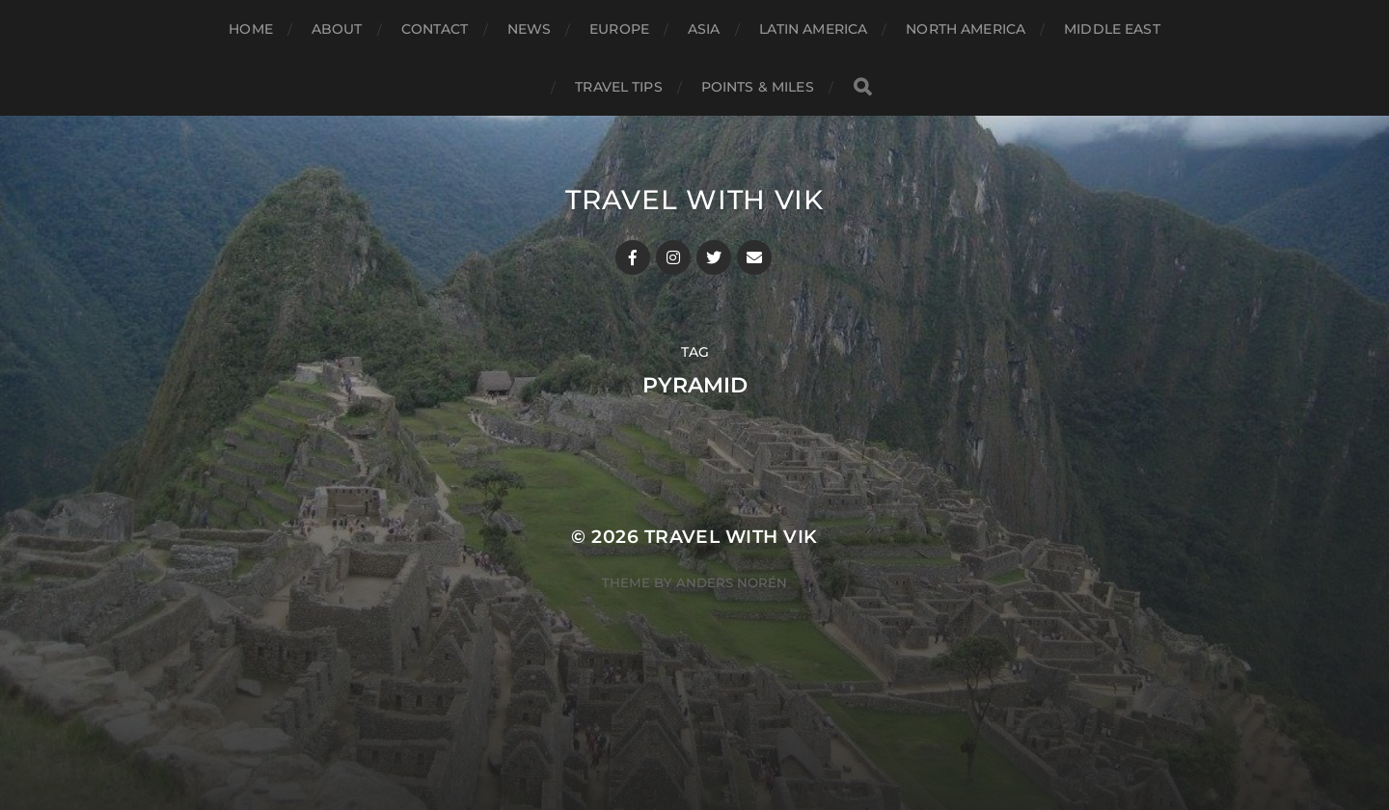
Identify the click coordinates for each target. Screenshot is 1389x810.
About (337, 29)
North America (965, 29)
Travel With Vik (694, 199)
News (529, 29)
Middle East (1112, 29)
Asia (704, 29)
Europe (619, 29)
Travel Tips (619, 86)
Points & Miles (757, 86)
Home (251, 29)
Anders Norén (731, 582)
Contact (435, 29)
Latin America (813, 29)
